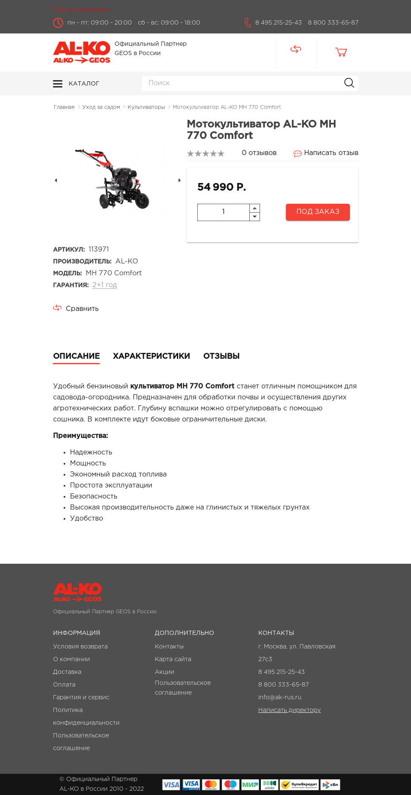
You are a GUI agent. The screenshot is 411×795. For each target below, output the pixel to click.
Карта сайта (173, 659)
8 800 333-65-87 (333, 22)
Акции (164, 672)
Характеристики (151, 356)
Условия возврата (80, 646)
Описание (76, 356)
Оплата (64, 684)
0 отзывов (259, 153)
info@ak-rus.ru (280, 697)
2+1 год (104, 285)
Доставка (67, 672)
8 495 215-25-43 (278, 22)
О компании (71, 659)
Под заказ (317, 212)
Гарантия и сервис (81, 697)
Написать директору (289, 710)
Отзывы (221, 356)
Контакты (169, 646)
